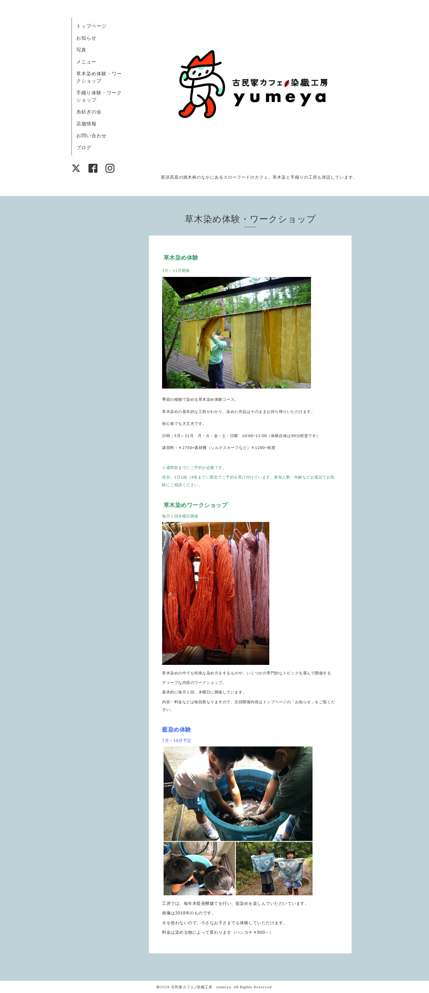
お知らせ (86, 38)
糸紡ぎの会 (89, 112)
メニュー (86, 62)
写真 (81, 50)
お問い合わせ (91, 135)
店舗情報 (86, 124)
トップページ (91, 26)
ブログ (83, 147)
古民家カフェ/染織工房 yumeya (201, 987)
